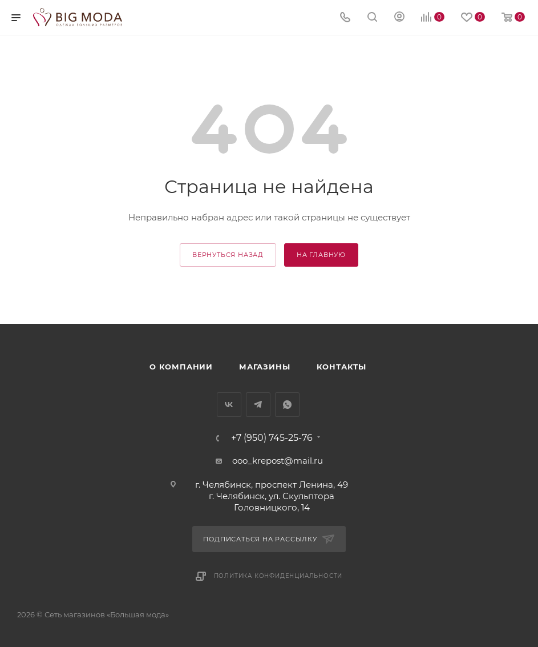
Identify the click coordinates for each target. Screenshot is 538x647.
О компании (181, 366)
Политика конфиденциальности (278, 576)
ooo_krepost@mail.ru (277, 460)
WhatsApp (287, 404)
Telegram (258, 404)
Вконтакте (229, 404)
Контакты (341, 366)
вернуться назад (228, 255)
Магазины (264, 366)
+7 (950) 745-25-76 (272, 438)
